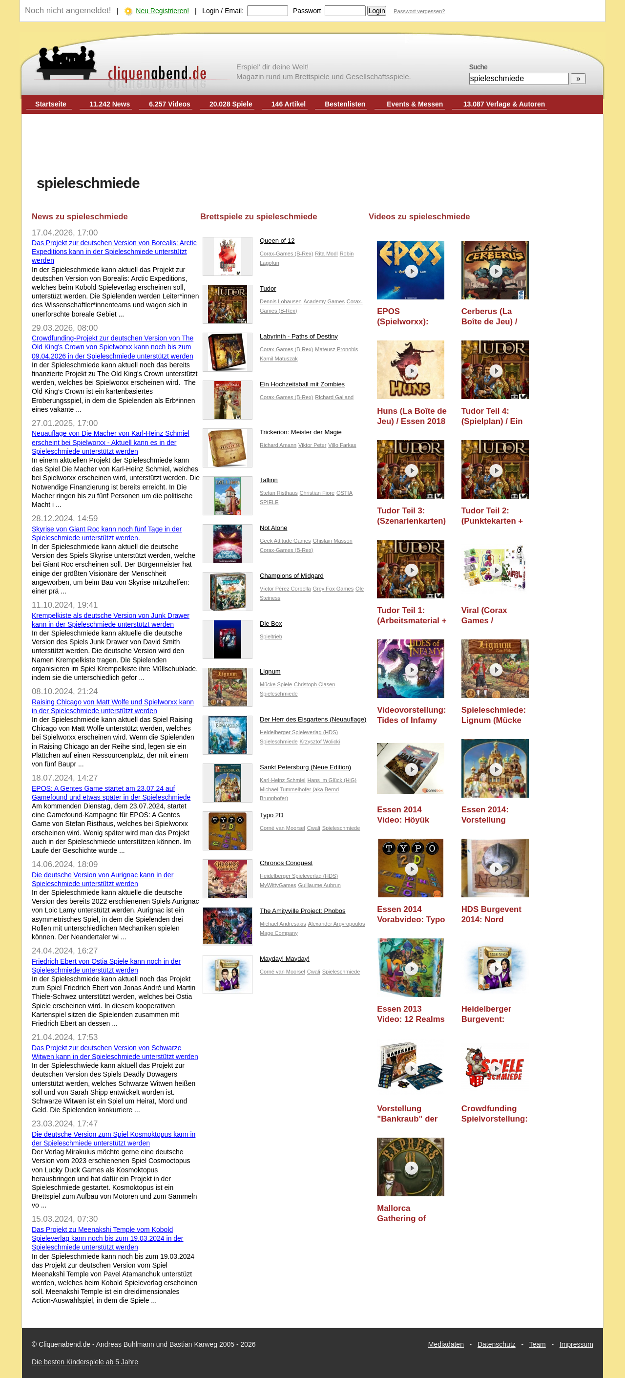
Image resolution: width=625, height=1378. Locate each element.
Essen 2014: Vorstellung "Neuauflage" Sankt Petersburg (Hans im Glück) (495, 815)
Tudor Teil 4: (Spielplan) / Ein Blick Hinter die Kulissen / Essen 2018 (493, 416)
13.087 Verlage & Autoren (504, 104)
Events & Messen (415, 104)
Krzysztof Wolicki (320, 741)
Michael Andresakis (283, 924)
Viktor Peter (312, 445)
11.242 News (109, 104)
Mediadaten (446, 1344)
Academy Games (324, 301)
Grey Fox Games (333, 589)
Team (537, 1344)
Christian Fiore (317, 493)
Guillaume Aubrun (319, 885)
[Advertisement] (312, 146)
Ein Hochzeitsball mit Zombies (274, 387)
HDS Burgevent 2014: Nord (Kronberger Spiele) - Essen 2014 (491, 915)
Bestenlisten (345, 104)
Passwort (307, 11)
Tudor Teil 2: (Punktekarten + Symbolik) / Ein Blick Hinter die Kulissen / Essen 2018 (493, 516)
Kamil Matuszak (279, 358)
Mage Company (279, 933)
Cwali (313, 828)
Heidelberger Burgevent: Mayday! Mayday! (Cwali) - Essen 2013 (495, 1014)
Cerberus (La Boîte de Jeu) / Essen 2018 (489, 317)
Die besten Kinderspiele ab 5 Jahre (85, 1362)
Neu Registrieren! (162, 11)
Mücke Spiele (276, 684)
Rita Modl (326, 253)
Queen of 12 (249, 243)
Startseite (50, 104)
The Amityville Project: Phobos (274, 913)
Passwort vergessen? (419, 11)
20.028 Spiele (230, 104)
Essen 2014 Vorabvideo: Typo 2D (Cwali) (411, 915)
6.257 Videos (169, 104)
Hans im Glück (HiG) (331, 780)
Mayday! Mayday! (256, 961)
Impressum (576, 1344)
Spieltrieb (271, 636)
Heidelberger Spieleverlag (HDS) (299, 732)
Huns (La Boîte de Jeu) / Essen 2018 (412, 416)
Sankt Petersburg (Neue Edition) (277, 769)
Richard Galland (334, 397)
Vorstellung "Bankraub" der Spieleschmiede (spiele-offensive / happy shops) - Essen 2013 (411, 1114)
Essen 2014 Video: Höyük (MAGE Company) (412, 815)
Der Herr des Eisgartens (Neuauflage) (284, 722)
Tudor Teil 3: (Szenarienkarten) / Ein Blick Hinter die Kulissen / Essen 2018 (411, 516)
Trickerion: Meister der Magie (272, 434)
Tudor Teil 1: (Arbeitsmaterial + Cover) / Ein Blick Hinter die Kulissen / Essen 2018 (411, 616)
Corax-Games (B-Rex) (286, 253)
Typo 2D (243, 817)
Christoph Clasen (314, 684)
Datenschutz (497, 1344)
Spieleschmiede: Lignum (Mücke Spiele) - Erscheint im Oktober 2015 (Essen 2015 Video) (493, 715)
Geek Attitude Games (285, 541)
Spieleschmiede (279, 694)
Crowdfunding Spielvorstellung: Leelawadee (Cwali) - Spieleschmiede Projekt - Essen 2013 (494, 1114)
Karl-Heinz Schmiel (283, 780)
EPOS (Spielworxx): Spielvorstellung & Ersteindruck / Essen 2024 (409, 317)
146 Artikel (288, 104)
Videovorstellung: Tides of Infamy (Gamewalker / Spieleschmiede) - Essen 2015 (412, 715)
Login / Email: (223, 11)
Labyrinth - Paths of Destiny (270, 339)
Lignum (242, 674)
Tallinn (240, 482)
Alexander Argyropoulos (336, 924)
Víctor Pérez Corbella (285, 589)
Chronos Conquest (257, 865)
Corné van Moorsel (282, 828)
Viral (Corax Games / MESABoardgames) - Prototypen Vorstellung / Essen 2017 (499, 616)
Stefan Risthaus (279, 493)
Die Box (242, 626)
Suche (478, 67)
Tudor (239, 291)
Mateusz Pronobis (336, 349)
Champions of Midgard (263, 578)
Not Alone (245, 530)
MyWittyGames (278, 885)
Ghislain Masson (332, 541)
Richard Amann (278, 445)
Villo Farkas (342, 445)
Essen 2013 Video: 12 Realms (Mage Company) (411, 1014)
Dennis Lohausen (281, 301)
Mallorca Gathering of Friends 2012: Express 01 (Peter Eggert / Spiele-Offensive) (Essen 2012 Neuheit (411, 1214)
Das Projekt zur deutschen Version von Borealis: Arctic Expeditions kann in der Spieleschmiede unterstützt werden (114, 251)
